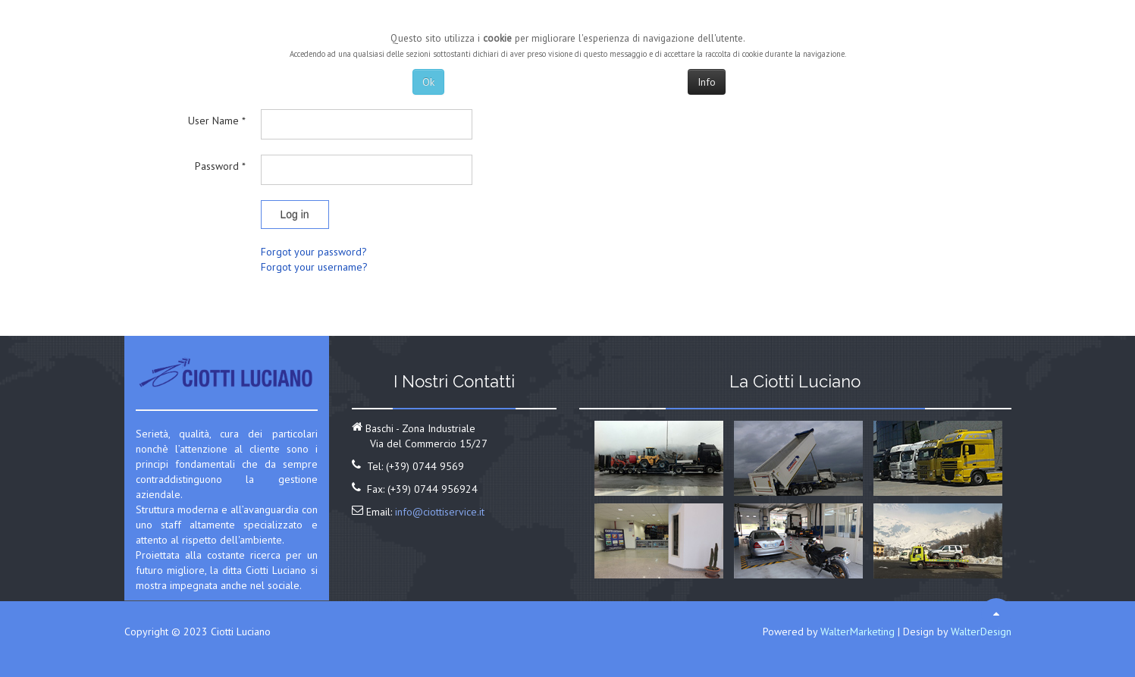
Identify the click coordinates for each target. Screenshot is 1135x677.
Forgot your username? (314, 267)
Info (707, 82)
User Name (217, 120)
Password (220, 166)
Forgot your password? (314, 252)
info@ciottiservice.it (439, 512)
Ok (428, 82)
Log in (295, 214)
